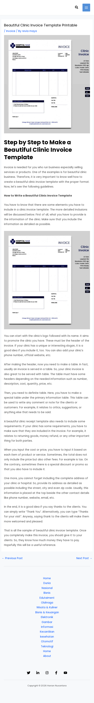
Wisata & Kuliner (47, 607)
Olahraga (47, 602)
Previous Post (12, 558)
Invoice (10, 31)
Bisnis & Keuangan (47, 612)
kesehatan (47, 637)
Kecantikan (47, 632)
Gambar (47, 622)
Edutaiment (47, 598)
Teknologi (47, 646)
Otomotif (47, 641)
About (47, 656)
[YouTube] (65, 672)
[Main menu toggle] (86, 7)
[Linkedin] (38, 672)
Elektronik (47, 617)
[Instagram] (47, 672)
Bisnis (47, 593)
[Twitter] (28, 672)
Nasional (47, 588)
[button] (76, 7)
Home (47, 578)
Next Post (84, 558)
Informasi (47, 627)
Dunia (47, 583)
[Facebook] (56, 672)
